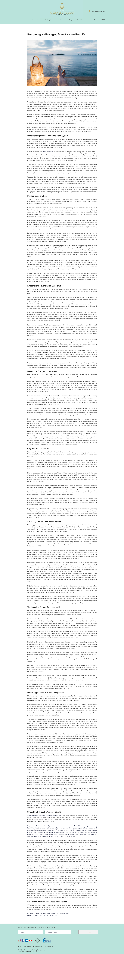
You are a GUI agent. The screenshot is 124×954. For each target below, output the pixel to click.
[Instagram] (19, 940)
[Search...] (106, 20)
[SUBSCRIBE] (88, 932)
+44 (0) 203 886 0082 (99, 11)
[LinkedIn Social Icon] (26, 940)
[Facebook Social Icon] (23, 940)
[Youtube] (30, 940)
